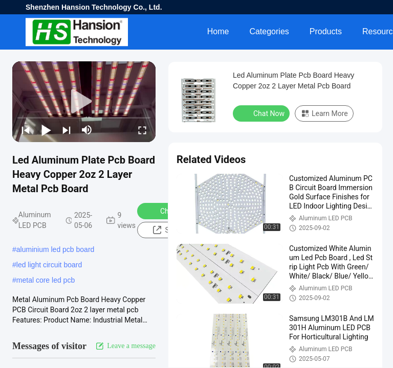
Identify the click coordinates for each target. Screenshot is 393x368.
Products (326, 31)
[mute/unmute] (87, 129)
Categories (269, 31)
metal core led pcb (45, 280)
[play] (84, 101)
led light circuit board (49, 265)
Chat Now (262, 113)
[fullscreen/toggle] (142, 129)
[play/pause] (46, 129)
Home (218, 31)
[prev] (25, 129)
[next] (66, 129)
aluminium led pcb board (55, 249)
